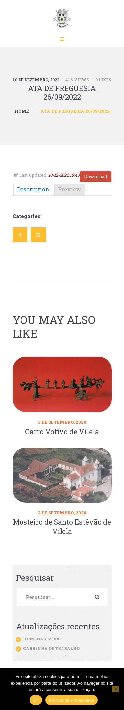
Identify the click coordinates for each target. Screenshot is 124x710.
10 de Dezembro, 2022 (36, 79)
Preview (69, 189)
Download (95, 176)
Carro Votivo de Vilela (62, 431)
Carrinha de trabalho (51, 648)
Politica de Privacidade (71, 700)
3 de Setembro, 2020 (62, 422)
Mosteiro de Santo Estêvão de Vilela (62, 526)
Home (21, 111)
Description (33, 189)
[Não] (115, 689)
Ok (36, 700)
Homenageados (42, 638)
